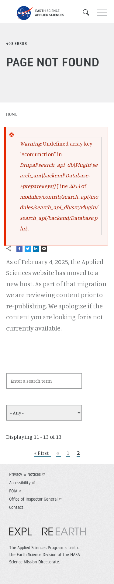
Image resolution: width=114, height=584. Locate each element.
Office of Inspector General (36, 499)
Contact (16, 507)
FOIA (16, 491)
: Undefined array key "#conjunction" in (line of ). (59, 186)
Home (11, 114)
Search (88, 12)
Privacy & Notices (28, 474)
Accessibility (22, 482)
